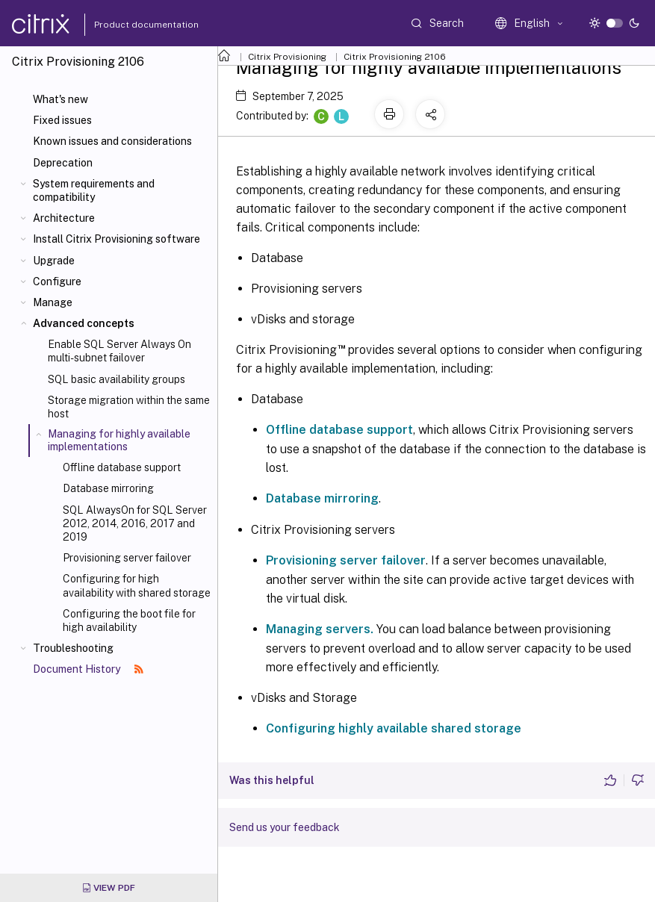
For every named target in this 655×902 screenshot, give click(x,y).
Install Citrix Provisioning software (116, 239)
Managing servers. (319, 629)
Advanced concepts (83, 323)
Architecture (64, 218)
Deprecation (63, 163)
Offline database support (122, 467)
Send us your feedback (284, 827)
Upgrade (54, 261)
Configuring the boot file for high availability (129, 620)
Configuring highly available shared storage (393, 728)
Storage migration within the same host (129, 407)
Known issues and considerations (112, 141)
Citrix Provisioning (287, 57)
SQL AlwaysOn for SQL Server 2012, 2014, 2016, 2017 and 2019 (135, 523)
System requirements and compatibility (94, 190)
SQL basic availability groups (116, 379)
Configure (57, 281)
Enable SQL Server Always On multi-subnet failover (119, 351)
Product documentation (127, 24)
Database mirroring (108, 488)
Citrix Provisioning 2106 (395, 57)
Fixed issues (62, 120)
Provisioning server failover (127, 558)
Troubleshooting (73, 648)
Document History (88, 669)
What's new (60, 99)
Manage (52, 302)
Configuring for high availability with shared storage (137, 585)
